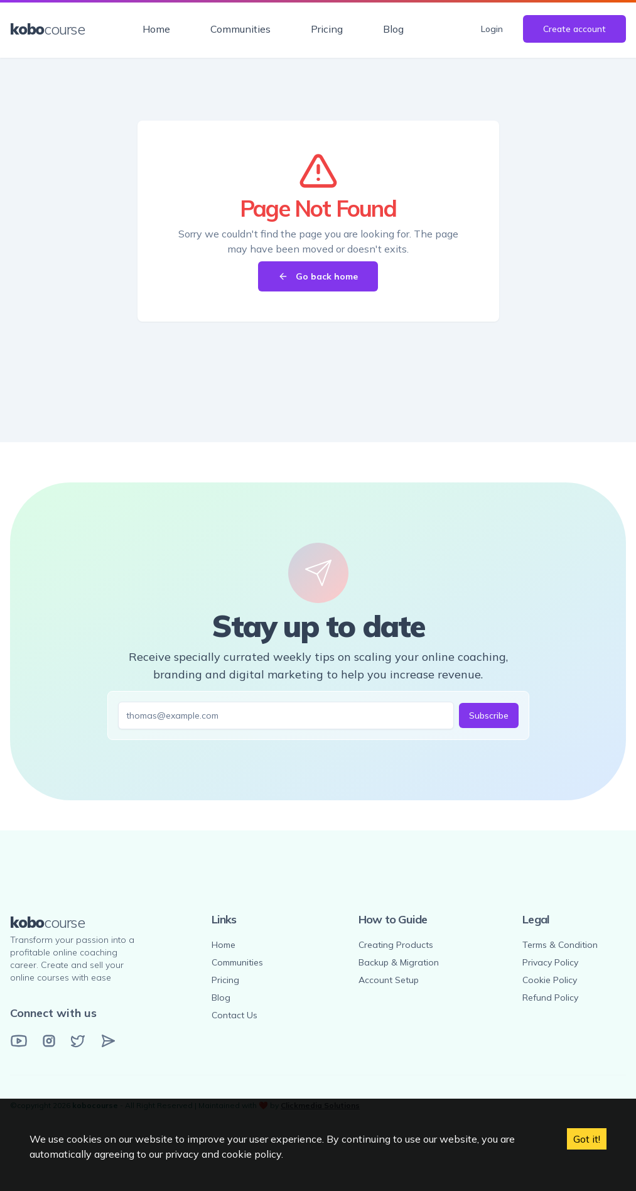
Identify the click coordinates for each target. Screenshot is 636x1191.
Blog (393, 29)
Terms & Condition (560, 944)
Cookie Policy (549, 980)
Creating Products (395, 944)
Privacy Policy (550, 962)
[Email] (108, 1040)
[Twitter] (77, 1040)
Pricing (327, 29)
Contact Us (234, 1015)
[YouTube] (19, 1041)
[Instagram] (49, 1041)
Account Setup (388, 980)
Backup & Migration (398, 962)
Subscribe (489, 715)
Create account (574, 29)
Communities (240, 29)
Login (492, 29)
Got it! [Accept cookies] (586, 1139)
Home (156, 29)
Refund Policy (550, 997)
